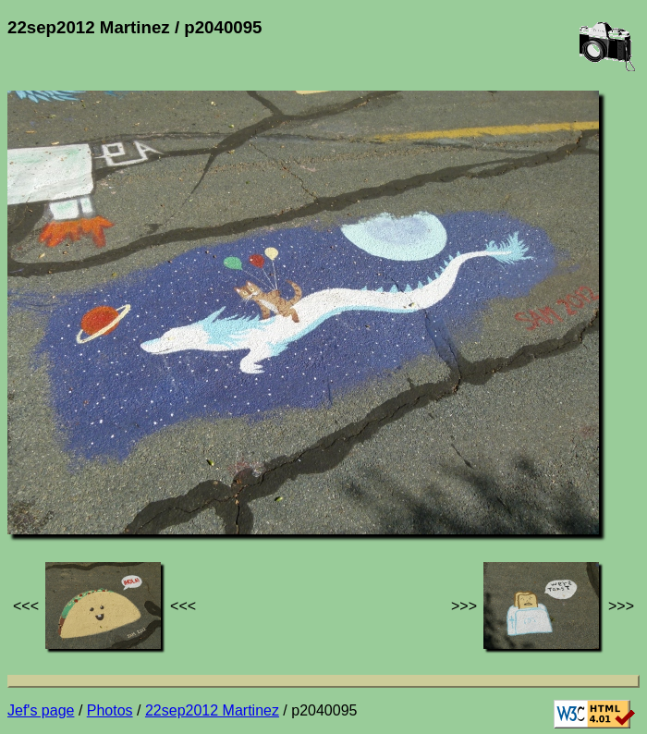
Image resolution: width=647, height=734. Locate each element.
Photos (110, 710)
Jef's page (40, 710)
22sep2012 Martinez (212, 710)
